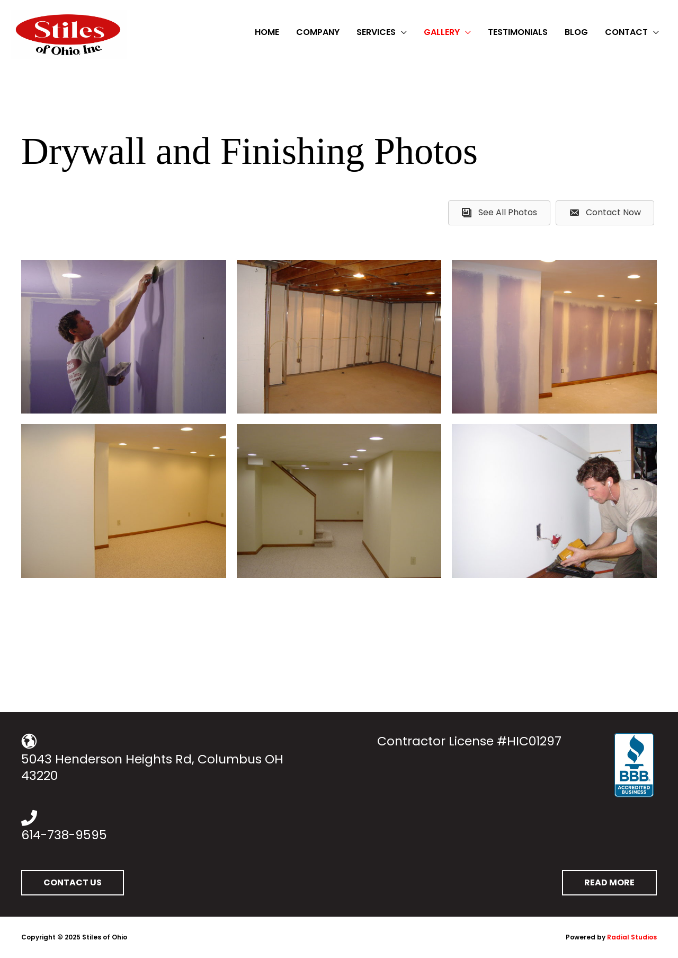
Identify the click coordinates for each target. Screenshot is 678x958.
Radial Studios (632, 937)
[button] (72, 882)
